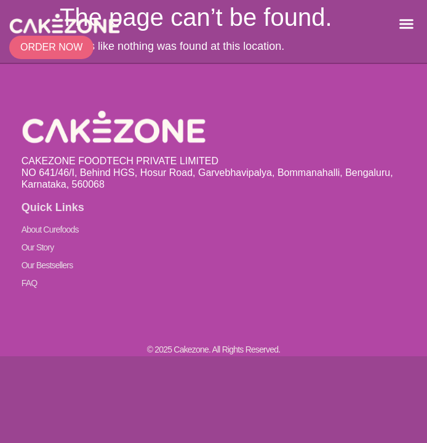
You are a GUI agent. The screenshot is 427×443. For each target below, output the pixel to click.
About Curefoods (50, 229)
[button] (406, 24)
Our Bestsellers (47, 265)
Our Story (38, 247)
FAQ (30, 283)
